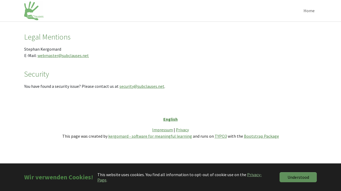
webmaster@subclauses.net (63, 63)
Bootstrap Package (261, 143)
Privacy (182, 137)
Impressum (162, 137)
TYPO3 (221, 143)
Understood (298, 177)
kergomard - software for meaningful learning (150, 143)
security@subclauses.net (141, 93)
